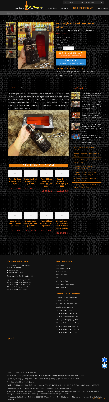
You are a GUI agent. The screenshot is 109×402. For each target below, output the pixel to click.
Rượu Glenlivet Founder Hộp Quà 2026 (30, 181)
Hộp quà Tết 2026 (62, 287)
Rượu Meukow (61, 278)
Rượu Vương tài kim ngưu (65, 284)
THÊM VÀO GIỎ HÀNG (71, 54)
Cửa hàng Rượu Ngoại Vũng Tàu (18, 287)
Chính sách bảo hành (63, 301)
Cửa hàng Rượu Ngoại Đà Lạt (17, 289)
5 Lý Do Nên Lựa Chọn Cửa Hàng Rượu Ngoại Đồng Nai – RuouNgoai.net (91, 105)
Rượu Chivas (60, 265)
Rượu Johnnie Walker (63, 268)
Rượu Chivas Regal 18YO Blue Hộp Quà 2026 (46, 182)
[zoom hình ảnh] (51, 67)
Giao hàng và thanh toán (64, 307)
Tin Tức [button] (64, 8)
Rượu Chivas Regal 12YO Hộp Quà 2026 (46, 223)
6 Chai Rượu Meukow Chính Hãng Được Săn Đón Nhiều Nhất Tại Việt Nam (91, 127)
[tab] (13, 88)
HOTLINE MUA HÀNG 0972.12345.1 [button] (71, 69)
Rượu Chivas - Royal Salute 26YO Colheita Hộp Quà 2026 (62, 224)
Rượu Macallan (61, 271)
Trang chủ (11, 13)
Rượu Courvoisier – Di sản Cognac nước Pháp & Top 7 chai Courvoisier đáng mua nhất (91, 116)
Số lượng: (59, 48)
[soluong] (69, 48)
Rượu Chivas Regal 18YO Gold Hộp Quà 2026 (62, 182)
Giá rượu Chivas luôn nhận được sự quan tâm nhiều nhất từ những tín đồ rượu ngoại (91, 138)
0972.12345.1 (13, 270)
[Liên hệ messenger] (104, 365)
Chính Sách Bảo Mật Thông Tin (67, 304)
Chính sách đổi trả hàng (64, 310)
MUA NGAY (71, 62)
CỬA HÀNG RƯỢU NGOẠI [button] (23, 8)
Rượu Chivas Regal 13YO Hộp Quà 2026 (30, 223)
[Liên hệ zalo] (104, 360)
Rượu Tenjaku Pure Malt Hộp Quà (15, 181)
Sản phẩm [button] (52, 8)
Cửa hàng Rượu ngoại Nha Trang (18, 284)
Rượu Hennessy (61, 275)
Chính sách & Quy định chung (66, 298)
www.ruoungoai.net (16, 272)
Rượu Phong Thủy (62, 281)
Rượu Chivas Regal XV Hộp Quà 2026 (15, 223)
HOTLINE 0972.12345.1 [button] (82, 8)
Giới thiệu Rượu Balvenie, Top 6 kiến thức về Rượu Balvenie (91, 95)
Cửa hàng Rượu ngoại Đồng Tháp (18, 282)
